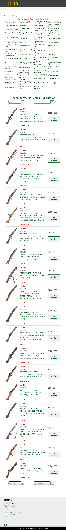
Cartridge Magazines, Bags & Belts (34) (53, 29)
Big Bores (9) (23, 26)
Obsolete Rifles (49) (25, 55)
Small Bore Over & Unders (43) (24, 78)
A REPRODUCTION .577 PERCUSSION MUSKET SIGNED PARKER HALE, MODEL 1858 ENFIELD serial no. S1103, (33, 355)
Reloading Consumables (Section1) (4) (26, 63)
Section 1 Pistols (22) (25, 67)
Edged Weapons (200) (54, 38)
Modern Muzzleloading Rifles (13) (40, 50)
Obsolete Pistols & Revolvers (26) (10, 55)
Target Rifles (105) (39, 83)
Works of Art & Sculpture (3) (38, 87)
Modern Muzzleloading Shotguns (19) (36, 19)
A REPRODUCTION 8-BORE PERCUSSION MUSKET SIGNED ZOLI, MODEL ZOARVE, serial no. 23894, (32, 374)
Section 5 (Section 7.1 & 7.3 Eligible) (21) (26, 71)
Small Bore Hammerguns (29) (10, 78)
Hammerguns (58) (24, 46)
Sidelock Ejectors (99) (11, 75)
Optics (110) (51, 55)
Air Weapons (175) (24, 22)
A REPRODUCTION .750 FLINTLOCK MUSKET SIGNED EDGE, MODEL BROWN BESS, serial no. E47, (31, 158)
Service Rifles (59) (52, 71)
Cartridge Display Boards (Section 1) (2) (40, 29)
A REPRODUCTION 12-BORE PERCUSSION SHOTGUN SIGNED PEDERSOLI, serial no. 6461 (30, 392)
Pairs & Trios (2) (24, 58)
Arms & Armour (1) (11, 26)
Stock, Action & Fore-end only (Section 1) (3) (12, 83)
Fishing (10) (22, 42)
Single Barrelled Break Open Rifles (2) (53, 75)
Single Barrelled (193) (40, 75)
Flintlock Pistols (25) (53, 42)
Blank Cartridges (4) (40, 26)
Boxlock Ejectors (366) (12, 29)
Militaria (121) (51, 46)
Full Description (54, 119)
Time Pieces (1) (9, 87)
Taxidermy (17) (52, 83)
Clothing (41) (38, 34)
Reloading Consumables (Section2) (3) (38, 63)
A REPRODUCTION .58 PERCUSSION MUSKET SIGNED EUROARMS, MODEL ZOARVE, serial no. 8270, (32, 275)
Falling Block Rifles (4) (11, 42)
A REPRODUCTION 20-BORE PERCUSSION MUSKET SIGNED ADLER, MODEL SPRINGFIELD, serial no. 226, (32, 452)
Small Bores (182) (39, 78)
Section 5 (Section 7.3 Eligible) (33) (40, 71)
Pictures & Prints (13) (11, 63)
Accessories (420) (10, 22)
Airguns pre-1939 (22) (54, 22)
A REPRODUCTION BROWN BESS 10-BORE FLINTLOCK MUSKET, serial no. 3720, (32, 470)
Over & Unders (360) (11, 58)
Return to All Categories (12, 16)
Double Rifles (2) (24, 38)
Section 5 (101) (9, 71)
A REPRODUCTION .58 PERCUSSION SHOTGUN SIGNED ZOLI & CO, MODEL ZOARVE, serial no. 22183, (32, 197)
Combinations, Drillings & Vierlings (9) (53, 34)
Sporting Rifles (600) (53, 78)
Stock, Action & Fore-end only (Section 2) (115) (25, 83)
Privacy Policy (8, 516)
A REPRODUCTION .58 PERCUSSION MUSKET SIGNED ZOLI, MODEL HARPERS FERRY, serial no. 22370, (32, 257)
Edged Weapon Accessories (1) (38, 38)
